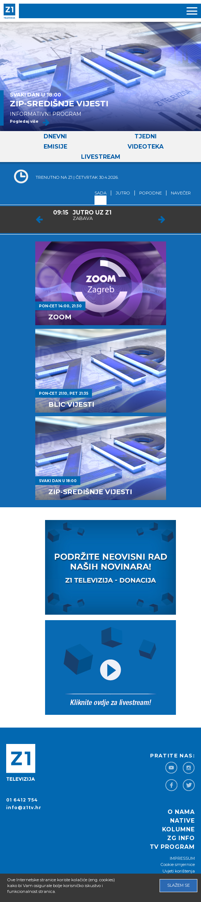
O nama (181, 811)
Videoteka (146, 146)
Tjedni (145, 136)
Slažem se (178, 885)
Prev (40, 219)
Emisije (55, 146)
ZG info (181, 838)
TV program (172, 846)
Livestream (100, 156)
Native (182, 820)
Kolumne (178, 829)
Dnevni (55, 136)
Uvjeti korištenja (178, 871)
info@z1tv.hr (23, 807)
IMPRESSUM (182, 858)
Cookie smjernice (178, 864)
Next (161, 219)
